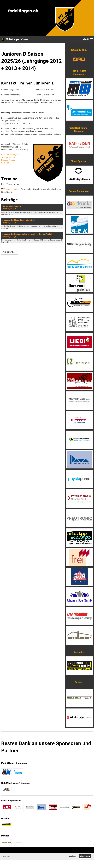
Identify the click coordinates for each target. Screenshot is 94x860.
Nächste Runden (8, 160)
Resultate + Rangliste (10, 154)
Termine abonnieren (12, 189)
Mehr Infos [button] (6, 856)
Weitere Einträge (10, 252)
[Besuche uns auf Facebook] (75, 59)
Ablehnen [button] (72, 856)
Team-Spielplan (8, 157)
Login (24, 39)
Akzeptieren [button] (85, 856)
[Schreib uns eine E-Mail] (83, 59)
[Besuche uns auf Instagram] (79, 59)
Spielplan (5, 163)
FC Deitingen (12, 39)
